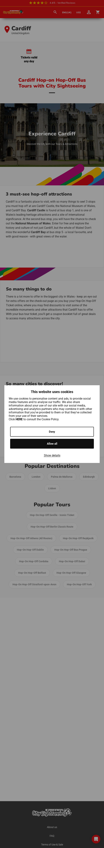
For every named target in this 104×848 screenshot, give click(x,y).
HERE (19, 419)
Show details (52, 455)
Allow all (52, 443)
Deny (52, 431)
